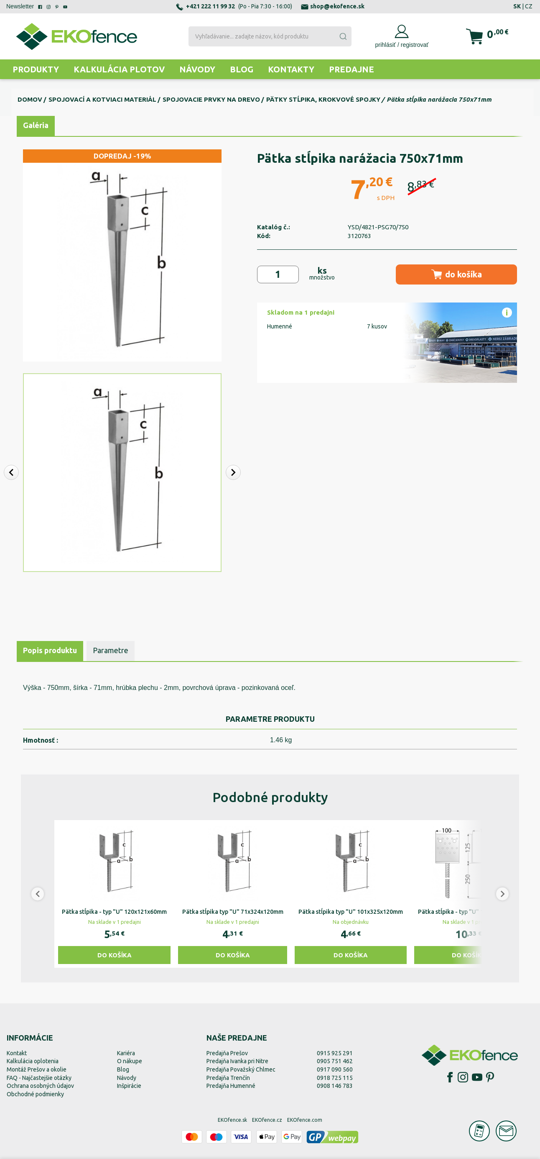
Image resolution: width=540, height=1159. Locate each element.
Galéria (35, 125)
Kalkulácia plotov (119, 69)
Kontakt (17, 1053)
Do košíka (114, 955)
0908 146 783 (335, 1085)
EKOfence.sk (232, 1120)
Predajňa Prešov (227, 1053)
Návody (197, 69)
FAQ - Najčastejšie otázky (39, 1077)
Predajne (351, 69)
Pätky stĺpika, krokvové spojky (323, 99)
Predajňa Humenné (230, 1085)
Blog (241, 69)
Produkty (36, 69)
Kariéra (126, 1053)
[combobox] (270, 36)
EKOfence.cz (267, 1120)
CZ (528, 6)
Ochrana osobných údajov (40, 1085)
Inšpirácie (129, 1085)
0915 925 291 (335, 1053)
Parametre (110, 650)
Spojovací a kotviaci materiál (102, 99)
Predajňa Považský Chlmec (240, 1069)
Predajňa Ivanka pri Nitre (237, 1061)
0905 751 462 (335, 1061)
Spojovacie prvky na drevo (211, 99)
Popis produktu (50, 650)
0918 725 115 (335, 1077)
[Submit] (343, 36)
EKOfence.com (304, 1120)
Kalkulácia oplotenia (33, 1061)
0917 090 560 (335, 1069)
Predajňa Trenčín (228, 1077)
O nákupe (129, 1061)
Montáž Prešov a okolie (36, 1069)
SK (517, 6)
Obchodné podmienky (35, 1094)
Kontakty (291, 69)
